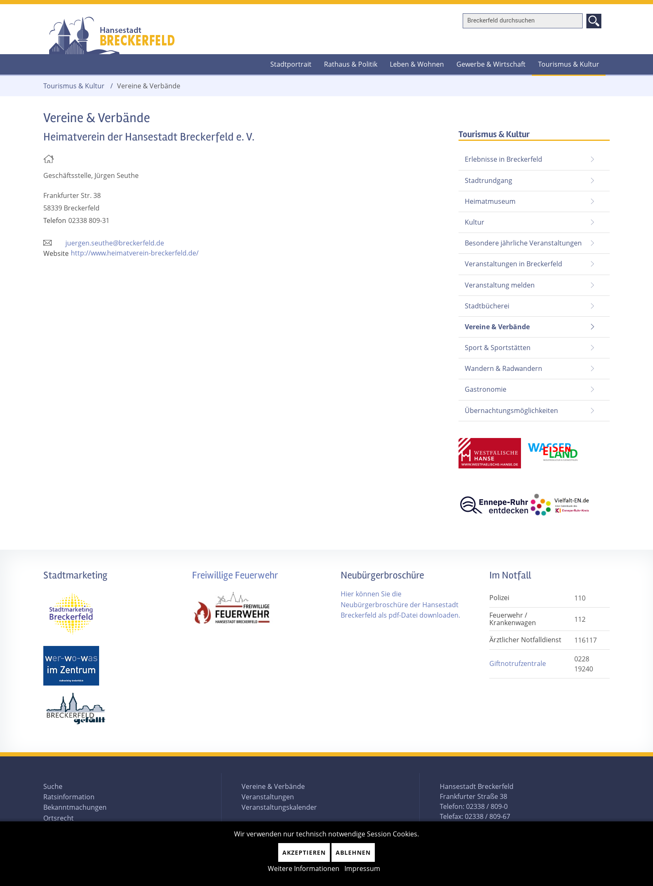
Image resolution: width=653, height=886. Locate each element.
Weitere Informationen (303, 868)
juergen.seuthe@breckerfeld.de (114, 243)
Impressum (362, 868)
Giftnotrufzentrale (517, 663)
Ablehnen (353, 852)
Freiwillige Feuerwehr (235, 575)
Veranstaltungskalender (279, 807)
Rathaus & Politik (350, 64)
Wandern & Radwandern (503, 368)
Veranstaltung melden (500, 285)
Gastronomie (485, 389)
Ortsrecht (58, 818)
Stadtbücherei (487, 305)
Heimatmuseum (490, 201)
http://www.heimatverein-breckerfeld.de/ (135, 253)
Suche (52, 786)
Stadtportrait (291, 64)
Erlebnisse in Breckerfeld (503, 159)
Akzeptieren (304, 852)
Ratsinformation (69, 796)
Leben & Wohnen (417, 64)
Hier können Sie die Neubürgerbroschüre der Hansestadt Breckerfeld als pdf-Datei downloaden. (400, 604)
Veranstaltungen (268, 796)
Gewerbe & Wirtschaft (491, 64)
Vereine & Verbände (494, 324)
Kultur (474, 222)
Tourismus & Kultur (568, 64)
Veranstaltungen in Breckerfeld (513, 263)
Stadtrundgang (488, 180)
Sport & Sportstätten (498, 347)
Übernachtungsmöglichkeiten (511, 410)
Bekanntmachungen (75, 807)
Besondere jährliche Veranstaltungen (523, 243)
